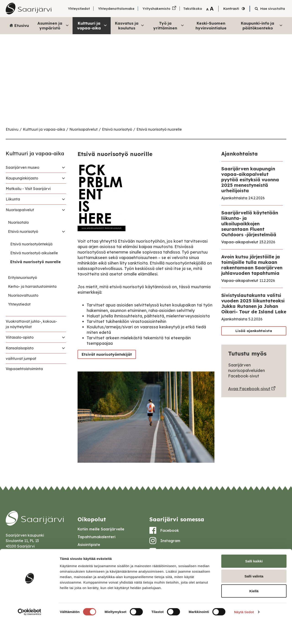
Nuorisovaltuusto (23, 295)
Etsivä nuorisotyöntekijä (31, 244)
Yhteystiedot (79, 8)
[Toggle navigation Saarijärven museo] (63, 167)
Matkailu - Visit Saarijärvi (28, 188)
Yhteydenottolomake (116, 8)
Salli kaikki (254, 558)
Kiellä (253, 588)
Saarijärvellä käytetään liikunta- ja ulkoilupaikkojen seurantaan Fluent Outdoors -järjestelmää (249, 223)
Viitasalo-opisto (20, 337)
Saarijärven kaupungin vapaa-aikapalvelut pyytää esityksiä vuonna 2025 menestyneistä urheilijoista (250, 179)
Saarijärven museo (22, 167)
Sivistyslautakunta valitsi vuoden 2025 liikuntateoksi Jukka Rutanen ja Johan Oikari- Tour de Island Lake (253, 303)
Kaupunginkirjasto (22, 178)
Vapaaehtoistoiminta (24, 368)
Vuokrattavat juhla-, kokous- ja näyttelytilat (31, 324)
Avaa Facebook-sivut (249, 388)
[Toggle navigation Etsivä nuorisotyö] (63, 231)
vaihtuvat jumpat (21, 358)
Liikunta (13, 199)
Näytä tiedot (244, 609)
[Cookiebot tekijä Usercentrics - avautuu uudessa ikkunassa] (30, 609)
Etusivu (21, 25)
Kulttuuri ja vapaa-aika (92, 25)
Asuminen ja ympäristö (53, 25)
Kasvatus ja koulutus (129, 25)
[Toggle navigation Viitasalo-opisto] (63, 337)
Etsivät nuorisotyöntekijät (105, 354)
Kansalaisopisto (20, 348)
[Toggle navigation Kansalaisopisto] (63, 348)
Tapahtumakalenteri (96, 537)
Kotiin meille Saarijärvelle (101, 529)
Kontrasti (231, 8)
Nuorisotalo (18, 222)
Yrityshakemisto (156, 8)
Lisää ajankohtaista (253, 331)
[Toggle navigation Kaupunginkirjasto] (63, 178)
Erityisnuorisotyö (22, 277)
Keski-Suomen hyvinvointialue (211, 25)
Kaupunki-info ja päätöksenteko (262, 25)
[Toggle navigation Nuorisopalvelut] (63, 210)
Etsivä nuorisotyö (117, 129)
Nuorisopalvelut (83, 129)
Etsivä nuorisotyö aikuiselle (34, 253)
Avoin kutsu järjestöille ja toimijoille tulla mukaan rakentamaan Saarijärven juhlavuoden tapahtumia (251, 265)
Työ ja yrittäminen (168, 25)
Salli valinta (254, 573)
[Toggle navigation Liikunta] (63, 199)
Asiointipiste (89, 544)
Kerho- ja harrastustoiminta (32, 286)
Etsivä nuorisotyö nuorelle (159, 129)
